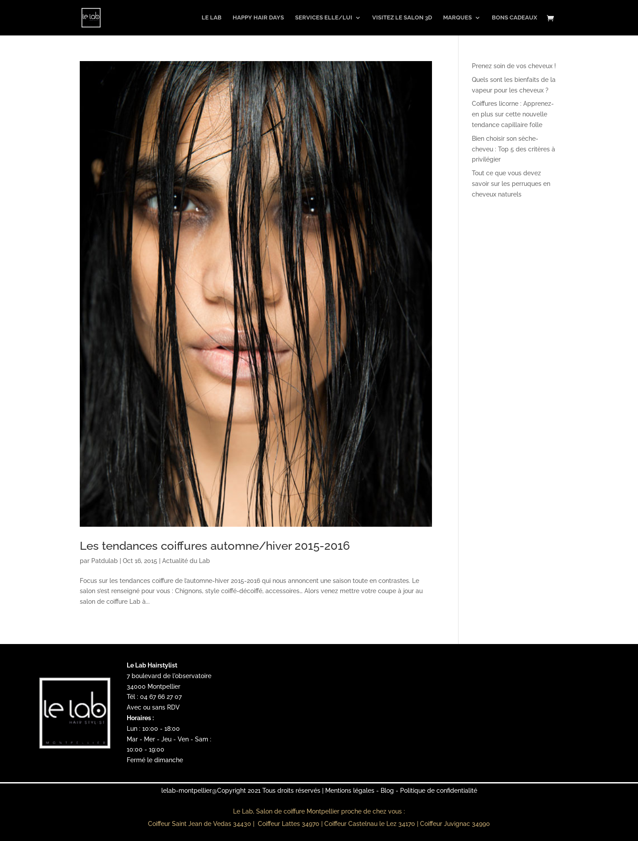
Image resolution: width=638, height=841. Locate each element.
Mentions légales (349, 790)
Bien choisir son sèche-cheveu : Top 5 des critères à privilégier (513, 149)
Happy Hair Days (258, 18)
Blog (387, 790)
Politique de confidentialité (438, 790)
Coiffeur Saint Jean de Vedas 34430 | (202, 823)
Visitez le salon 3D (402, 18)
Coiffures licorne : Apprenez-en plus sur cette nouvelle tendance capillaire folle (513, 114)
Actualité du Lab (186, 560)
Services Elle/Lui (323, 18)
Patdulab (104, 560)
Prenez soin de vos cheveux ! (514, 65)
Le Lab (212, 18)
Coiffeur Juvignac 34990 (455, 823)
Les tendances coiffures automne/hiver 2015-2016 (215, 545)
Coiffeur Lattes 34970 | (291, 823)
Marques (457, 18)
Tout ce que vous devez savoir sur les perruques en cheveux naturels (511, 184)
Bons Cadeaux (514, 18)
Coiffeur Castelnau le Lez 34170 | (372, 823)
